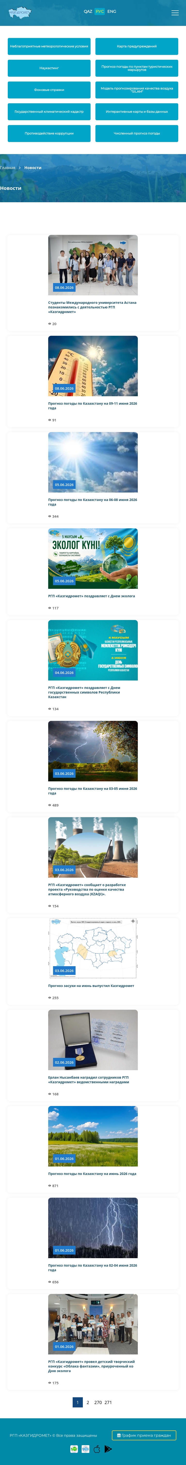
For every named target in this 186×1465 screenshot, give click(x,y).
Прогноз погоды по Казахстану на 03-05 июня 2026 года (92, 790)
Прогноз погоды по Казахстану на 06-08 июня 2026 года (92, 502)
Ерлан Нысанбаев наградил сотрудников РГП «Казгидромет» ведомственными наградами (88, 1079)
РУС (100, 11)
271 (108, 1402)
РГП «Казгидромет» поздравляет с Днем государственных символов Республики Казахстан (84, 692)
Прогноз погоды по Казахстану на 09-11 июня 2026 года (92, 405)
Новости (32, 167)
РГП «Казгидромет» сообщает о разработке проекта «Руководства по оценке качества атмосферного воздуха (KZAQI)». (87, 889)
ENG (111, 11)
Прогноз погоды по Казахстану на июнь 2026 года (92, 1173)
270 (98, 1402)
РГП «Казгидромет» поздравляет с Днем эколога (91, 596)
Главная (7, 167)
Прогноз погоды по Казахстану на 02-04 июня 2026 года (92, 1267)
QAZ (88, 11)
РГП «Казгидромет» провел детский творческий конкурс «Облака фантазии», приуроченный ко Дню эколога (91, 1366)
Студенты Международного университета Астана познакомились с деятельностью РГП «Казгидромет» (92, 307)
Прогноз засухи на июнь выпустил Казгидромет (91, 985)
